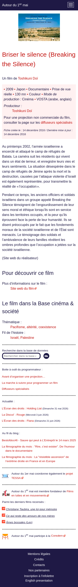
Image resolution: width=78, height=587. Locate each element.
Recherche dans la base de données (25, 350)
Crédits (39, 559)
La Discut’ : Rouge (13, 414)
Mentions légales (39, 554)
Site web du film (22, 288)
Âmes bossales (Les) (19, 522)
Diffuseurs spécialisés (15, 388)
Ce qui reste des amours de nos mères (30, 515)
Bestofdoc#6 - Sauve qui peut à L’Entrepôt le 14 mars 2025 (39, 440)
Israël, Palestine (22, 337)
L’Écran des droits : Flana (18, 420)
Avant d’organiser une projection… (23, 376)
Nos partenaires (39, 570)
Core (57, 535)
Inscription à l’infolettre (39, 576)
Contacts (39, 565)
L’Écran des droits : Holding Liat (22, 408)
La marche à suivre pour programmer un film (30, 382)
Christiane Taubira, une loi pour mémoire (31, 509)
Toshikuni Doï (28, 78)
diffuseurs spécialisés (56, 122)
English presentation (38, 580)
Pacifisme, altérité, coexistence (33, 327)
